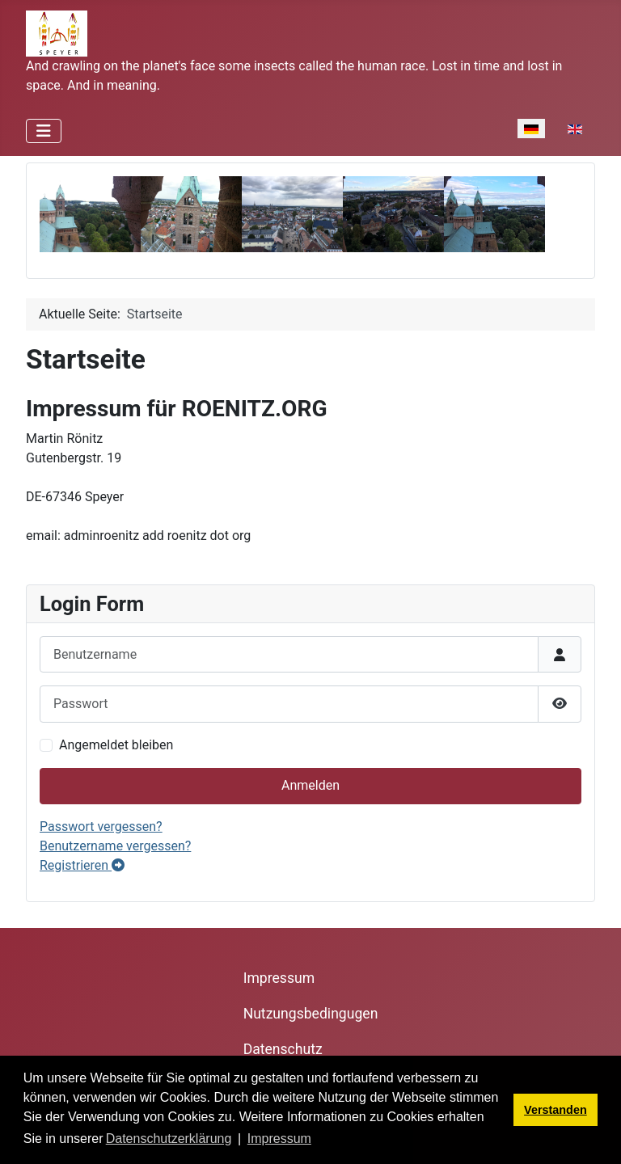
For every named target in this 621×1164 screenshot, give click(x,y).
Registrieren (82, 865)
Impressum (279, 978)
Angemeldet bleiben (116, 745)
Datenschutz (283, 1049)
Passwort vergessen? (101, 826)
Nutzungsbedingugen (310, 1014)
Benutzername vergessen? (115, 846)
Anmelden (310, 785)
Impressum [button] (279, 1138)
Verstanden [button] (555, 1109)
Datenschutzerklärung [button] (169, 1138)
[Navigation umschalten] (43, 131)
